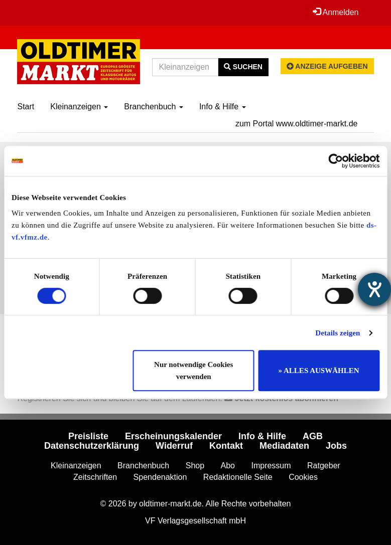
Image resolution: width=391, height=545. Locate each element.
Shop (195, 465)
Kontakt (226, 446)
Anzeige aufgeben (327, 66)
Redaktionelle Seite (238, 477)
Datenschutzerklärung (91, 446)
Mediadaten (284, 446)
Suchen (243, 67)
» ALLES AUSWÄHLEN (319, 371)
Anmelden (336, 12)
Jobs (336, 446)
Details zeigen (337, 333)
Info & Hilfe (222, 106)
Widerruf (174, 446)
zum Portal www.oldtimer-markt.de (296, 123)
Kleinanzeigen (79, 106)
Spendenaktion (160, 477)
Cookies (303, 477)
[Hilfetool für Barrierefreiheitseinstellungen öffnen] (374, 289)
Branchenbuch (153, 106)
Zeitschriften (95, 477)
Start (25, 106)
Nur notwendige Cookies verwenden (193, 370)
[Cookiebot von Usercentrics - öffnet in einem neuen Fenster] (335, 160)
